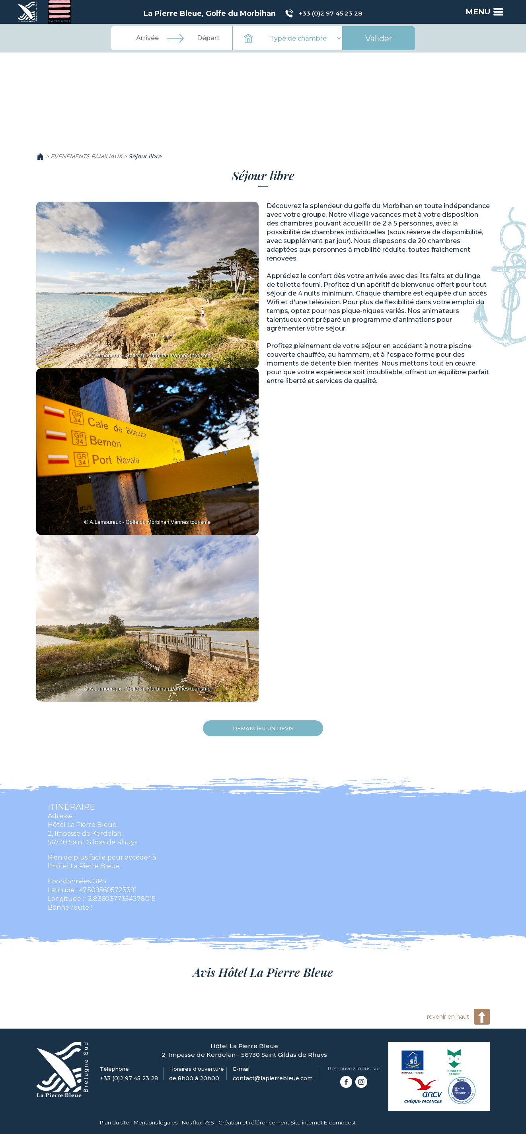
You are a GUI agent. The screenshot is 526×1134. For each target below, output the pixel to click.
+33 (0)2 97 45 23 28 (330, 13)
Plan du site (114, 1122)
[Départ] (208, 38)
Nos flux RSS (198, 1122)
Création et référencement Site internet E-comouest (287, 1122)
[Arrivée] (147, 38)
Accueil (40, 156)
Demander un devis (263, 728)
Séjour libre (145, 156)
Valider (378, 38)
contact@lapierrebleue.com (273, 1078)
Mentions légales (155, 1122)
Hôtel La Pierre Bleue (82, 825)
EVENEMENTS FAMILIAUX (86, 156)
